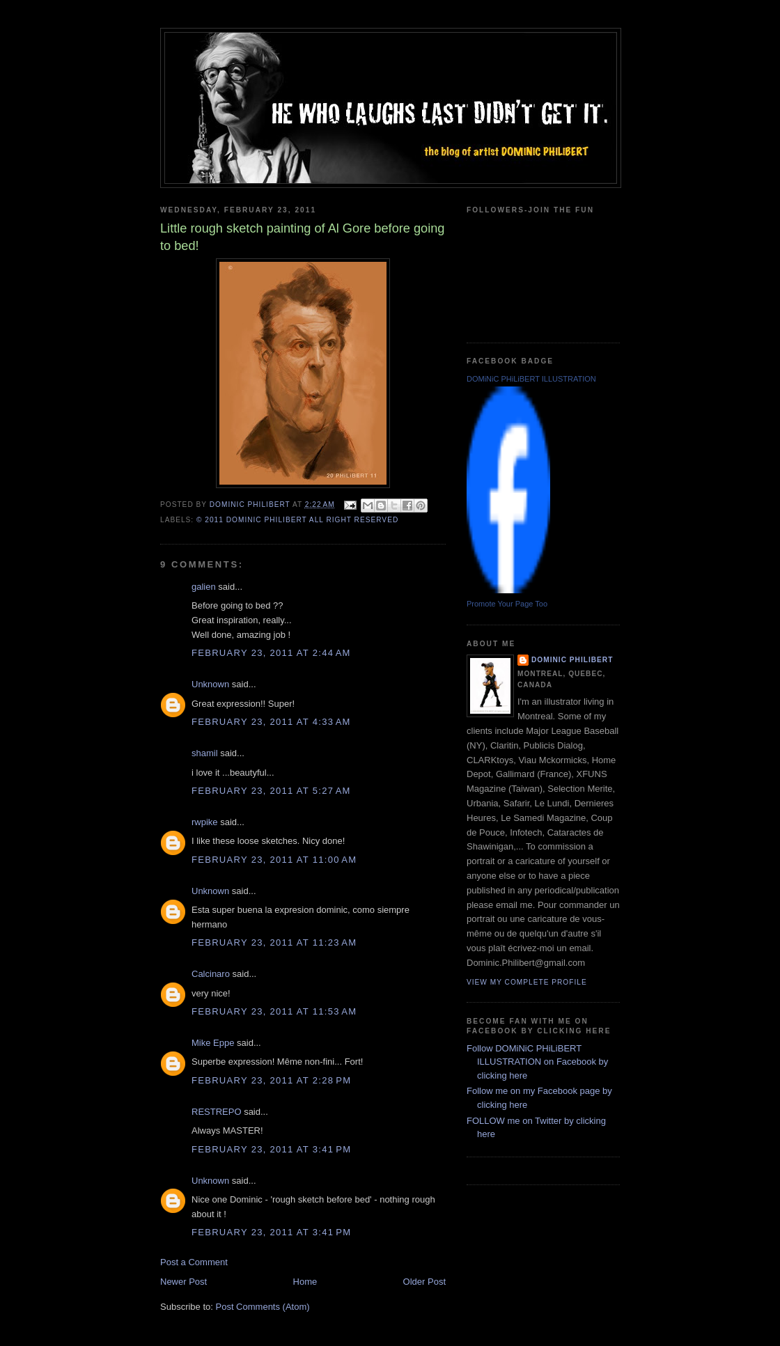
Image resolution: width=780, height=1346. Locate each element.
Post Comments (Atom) (263, 1306)
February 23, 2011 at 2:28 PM (271, 1080)
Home (305, 1281)
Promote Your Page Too (507, 604)
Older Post (424, 1281)
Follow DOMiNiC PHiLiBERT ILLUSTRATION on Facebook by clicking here (537, 1062)
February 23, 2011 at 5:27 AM (271, 790)
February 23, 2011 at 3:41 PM (271, 1149)
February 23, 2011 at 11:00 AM (274, 859)
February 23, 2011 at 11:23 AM (274, 942)
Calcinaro (211, 974)
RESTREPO (217, 1111)
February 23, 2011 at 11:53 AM (274, 1011)
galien (204, 586)
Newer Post (183, 1281)
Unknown (210, 684)
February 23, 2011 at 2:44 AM (271, 653)
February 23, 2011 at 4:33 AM (271, 722)
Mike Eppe (213, 1043)
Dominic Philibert (572, 660)
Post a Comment (194, 1262)
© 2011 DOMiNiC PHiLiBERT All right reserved (297, 520)
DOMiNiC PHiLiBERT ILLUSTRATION (531, 379)
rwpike (205, 822)
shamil (205, 753)
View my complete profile (527, 982)
